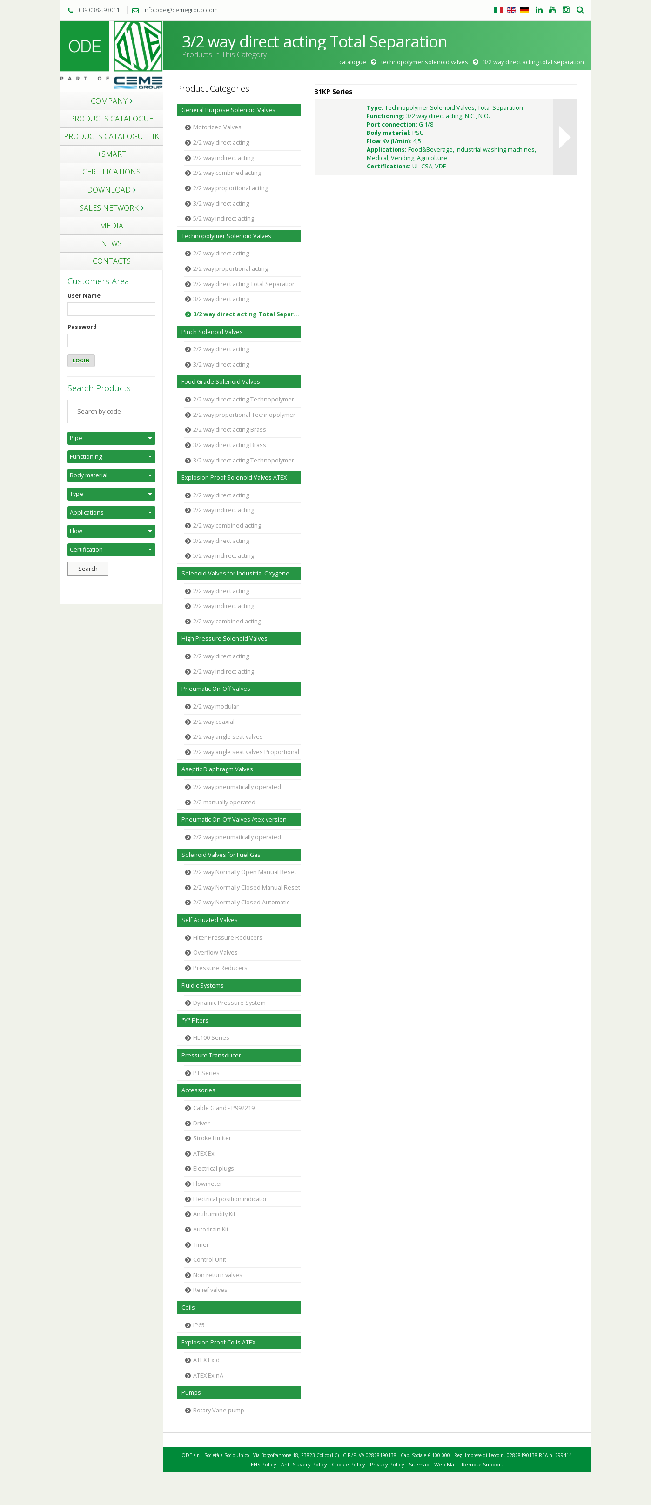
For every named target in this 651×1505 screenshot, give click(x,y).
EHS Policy (263, 1464)
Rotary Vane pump (218, 1410)
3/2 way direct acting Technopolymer (243, 460)
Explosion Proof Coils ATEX (218, 1342)
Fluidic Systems (202, 986)
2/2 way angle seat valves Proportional (246, 752)
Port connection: (392, 124)
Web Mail (445, 1464)
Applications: (387, 150)
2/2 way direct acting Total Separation (244, 284)
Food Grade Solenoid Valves (220, 382)
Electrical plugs (213, 1168)
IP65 (199, 1325)
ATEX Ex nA (208, 1375)
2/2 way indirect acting (223, 158)
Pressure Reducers (220, 968)
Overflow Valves (215, 953)
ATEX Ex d (206, 1360)
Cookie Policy (348, 1464)
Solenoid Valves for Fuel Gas (221, 855)
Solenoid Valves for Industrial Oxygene (235, 573)
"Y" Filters (194, 1020)
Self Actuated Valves (209, 920)
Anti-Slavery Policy (304, 1464)
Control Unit (209, 1260)
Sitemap (419, 1464)
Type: (375, 108)
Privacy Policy (387, 1464)
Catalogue (352, 62)
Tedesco (524, 10)
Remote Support (482, 1464)
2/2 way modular (216, 706)
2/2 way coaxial (214, 722)
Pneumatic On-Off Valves (215, 689)
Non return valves (217, 1275)
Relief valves (210, 1290)
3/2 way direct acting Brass (229, 445)
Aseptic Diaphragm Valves (217, 769)
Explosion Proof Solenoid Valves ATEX (234, 478)
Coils (188, 1307)
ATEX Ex (204, 1153)
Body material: (389, 133)
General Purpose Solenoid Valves (228, 110)
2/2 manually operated (224, 802)
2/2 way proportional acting (230, 188)
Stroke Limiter (212, 1138)
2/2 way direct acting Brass (229, 430)
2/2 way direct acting (221, 143)
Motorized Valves (217, 127)
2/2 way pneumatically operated (237, 787)
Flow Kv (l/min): (389, 141)
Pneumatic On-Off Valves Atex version (234, 819)
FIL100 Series (211, 1038)
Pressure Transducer (211, 1055)
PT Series (206, 1073)
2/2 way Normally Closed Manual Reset (246, 887)
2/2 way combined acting (227, 173)
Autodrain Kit (210, 1229)
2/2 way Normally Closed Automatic (241, 902)
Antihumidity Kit (214, 1214)
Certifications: (389, 166)
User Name (84, 296)
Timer (201, 1245)
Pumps (191, 1393)
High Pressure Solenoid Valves (224, 638)
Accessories (198, 1090)
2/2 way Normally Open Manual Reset (244, 872)
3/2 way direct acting (221, 203)
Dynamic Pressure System (229, 1003)
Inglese (511, 10)
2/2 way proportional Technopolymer (244, 415)
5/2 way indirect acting (223, 218)
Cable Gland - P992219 (224, 1108)
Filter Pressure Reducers (227, 938)
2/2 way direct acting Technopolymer (243, 399)
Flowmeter (207, 1184)
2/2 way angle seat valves (228, 737)
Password (82, 327)
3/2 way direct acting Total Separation (247, 314)
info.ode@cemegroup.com (173, 10)
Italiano (498, 10)
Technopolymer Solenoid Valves (424, 62)
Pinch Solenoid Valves (212, 332)
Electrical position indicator (230, 1199)
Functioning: (386, 116)
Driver (201, 1123)
